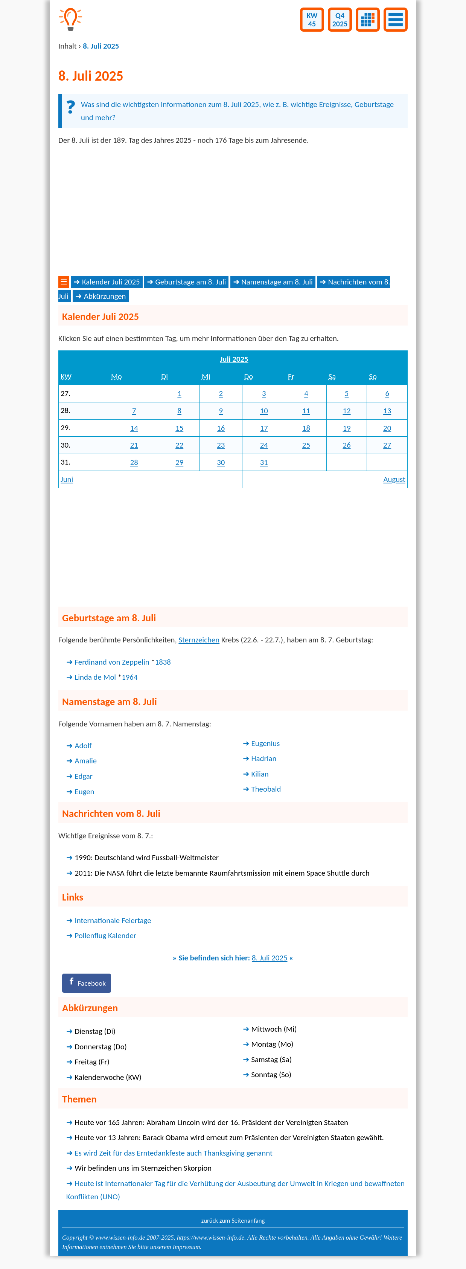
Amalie (86, 761)
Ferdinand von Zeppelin (112, 662)
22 (179, 445)
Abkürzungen (105, 296)
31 (264, 462)
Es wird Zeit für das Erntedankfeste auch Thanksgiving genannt (174, 1154)
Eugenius (265, 743)
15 (179, 428)
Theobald (266, 789)
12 (346, 411)
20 (387, 428)
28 (134, 462)
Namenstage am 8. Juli (277, 282)
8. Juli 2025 (270, 958)
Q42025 (340, 19)
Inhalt (67, 46)
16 (221, 428)
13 (387, 411)
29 (179, 462)
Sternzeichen (198, 640)
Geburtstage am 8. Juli (190, 282)
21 (134, 445)
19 (346, 428)
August (394, 479)
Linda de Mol (95, 677)
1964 (129, 677)
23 (221, 445)
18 (306, 428)
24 (264, 445)
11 (306, 411)
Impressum (186, 1248)
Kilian (260, 774)
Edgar (84, 776)
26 (346, 445)
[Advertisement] (233, 211)
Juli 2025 (234, 359)
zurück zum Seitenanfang (233, 1222)
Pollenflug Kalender (106, 935)
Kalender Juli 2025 (111, 282)
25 (306, 445)
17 (264, 428)
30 (221, 462)
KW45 (312, 19)
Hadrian (264, 758)
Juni (67, 479)
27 (387, 445)
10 (264, 411)
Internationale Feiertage (113, 920)
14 (134, 428)
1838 (163, 662)
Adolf (83, 746)
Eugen (84, 792)
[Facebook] (88, 984)
